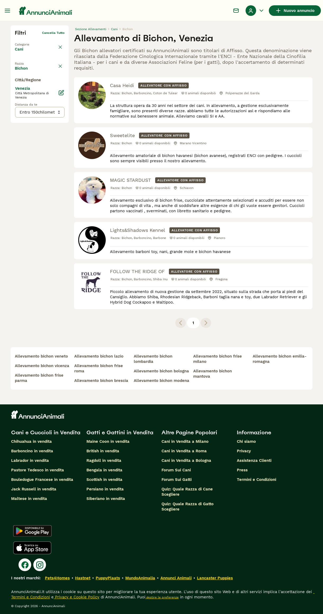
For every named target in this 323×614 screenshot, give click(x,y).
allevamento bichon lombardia (153, 359)
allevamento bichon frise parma (39, 378)
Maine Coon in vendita (108, 441)
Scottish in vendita (104, 479)
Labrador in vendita (30, 460)
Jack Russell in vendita (33, 489)
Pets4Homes (57, 578)
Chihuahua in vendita (31, 441)
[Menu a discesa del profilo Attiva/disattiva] (255, 10)
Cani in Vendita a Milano (185, 441)
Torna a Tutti (25, 41)
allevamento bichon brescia (101, 380)
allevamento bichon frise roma (98, 368)
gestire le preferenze (162, 597)
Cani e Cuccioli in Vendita (45, 432)
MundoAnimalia (140, 578)
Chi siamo (246, 441)
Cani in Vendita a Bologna (186, 460)
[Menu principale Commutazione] (7, 10)
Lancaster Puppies (215, 578)
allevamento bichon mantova (212, 374)
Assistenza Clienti (254, 460)
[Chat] (236, 10)
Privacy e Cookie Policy (76, 597)
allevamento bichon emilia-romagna (280, 359)
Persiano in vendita (105, 489)
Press (242, 470)
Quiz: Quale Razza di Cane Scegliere (187, 492)
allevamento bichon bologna (161, 371)
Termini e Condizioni (256, 479)
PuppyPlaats (108, 578)
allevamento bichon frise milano (217, 359)
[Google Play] (32, 531)
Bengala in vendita (104, 470)
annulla (58, 62)
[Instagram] (39, 564)
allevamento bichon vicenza (42, 365)
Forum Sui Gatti (177, 479)
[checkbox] (18, 87)
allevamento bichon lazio (98, 356)
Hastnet (82, 578)
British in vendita (102, 451)
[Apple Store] (32, 547)
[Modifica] (61, 198)
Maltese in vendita (29, 498)
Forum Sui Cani (176, 470)
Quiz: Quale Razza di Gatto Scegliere (188, 507)
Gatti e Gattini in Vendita (119, 432)
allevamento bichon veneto (41, 356)
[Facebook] (25, 564)
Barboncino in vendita (32, 451)
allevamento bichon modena (161, 380)
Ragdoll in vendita (103, 460)
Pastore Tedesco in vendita (37, 470)
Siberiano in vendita (105, 498)
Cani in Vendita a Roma (184, 451)
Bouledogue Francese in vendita (42, 479)
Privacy (244, 451)
